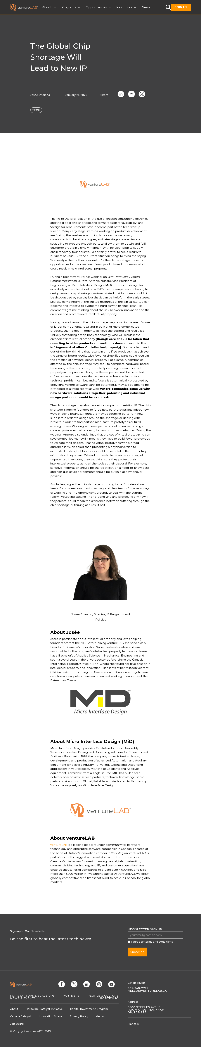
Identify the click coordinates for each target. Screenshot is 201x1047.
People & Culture (103, 995)
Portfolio (109, 998)
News (146, 7)
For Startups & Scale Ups (32, 995)
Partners (71, 995)
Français (133, 1024)
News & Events (23, 998)
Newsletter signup (145, 929)
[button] (49, 7)
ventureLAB (58, 844)
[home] (26, 7)
